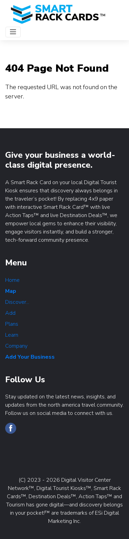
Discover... (17, 302)
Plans (11, 324)
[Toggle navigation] (13, 32)
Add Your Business (30, 357)
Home (12, 280)
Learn (11, 335)
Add (10, 313)
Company (16, 346)
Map (10, 291)
